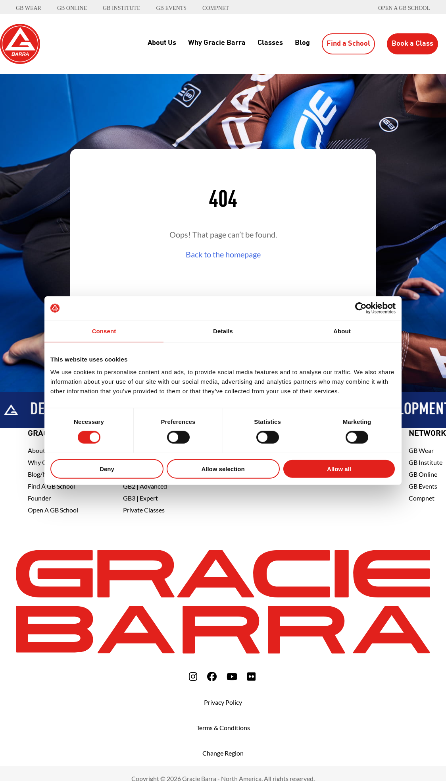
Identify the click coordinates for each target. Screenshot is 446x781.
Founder (39, 498)
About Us (162, 42)
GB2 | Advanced (145, 486)
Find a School (348, 43)
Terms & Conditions (223, 727)
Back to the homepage (223, 254)
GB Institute (425, 462)
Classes (270, 42)
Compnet (421, 498)
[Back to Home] (20, 43)
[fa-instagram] (193, 676)
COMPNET (215, 8)
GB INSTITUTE (121, 8)
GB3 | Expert (140, 498)
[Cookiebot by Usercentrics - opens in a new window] (361, 308)
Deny (107, 468)
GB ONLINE (72, 8)
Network (427, 434)
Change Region (223, 753)
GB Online (423, 474)
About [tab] (342, 331)
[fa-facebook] (212, 676)
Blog (302, 42)
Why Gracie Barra (217, 42)
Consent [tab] (104, 331)
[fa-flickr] (251, 676)
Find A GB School (51, 486)
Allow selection (222, 468)
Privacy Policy (223, 702)
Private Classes (144, 510)
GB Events (423, 486)
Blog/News (43, 474)
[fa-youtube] (232, 676)
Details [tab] (223, 331)
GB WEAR (28, 8)
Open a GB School (404, 8)
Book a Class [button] (412, 43)
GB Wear (421, 450)
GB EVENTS (171, 8)
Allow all (339, 468)
